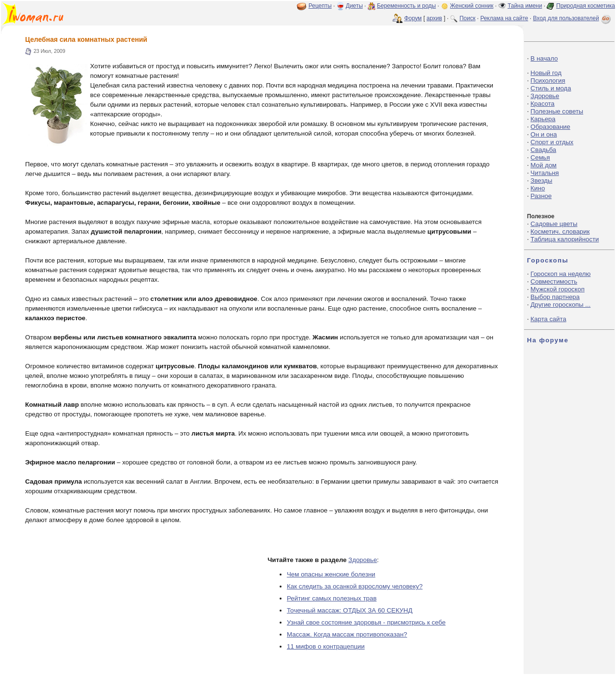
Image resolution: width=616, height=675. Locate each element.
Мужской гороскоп (557, 289)
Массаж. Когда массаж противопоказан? (347, 634)
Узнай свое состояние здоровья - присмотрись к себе (366, 622)
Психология (547, 80)
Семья (540, 157)
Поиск (467, 18)
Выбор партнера (554, 296)
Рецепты (320, 5)
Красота (542, 103)
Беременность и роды (406, 5)
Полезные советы (556, 111)
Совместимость (553, 281)
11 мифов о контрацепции (326, 646)
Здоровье (362, 559)
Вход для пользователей (573, 18)
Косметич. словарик (560, 231)
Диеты (354, 5)
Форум (413, 18)
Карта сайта (548, 319)
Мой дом (543, 165)
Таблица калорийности (564, 239)
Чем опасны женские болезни (331, 574)
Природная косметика (585, 5)
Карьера (542, 119)
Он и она (543, 134)
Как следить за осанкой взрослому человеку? (355, 586)
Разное (541, 196)
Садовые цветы (553, 223)
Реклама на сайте (504, 18)
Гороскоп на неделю (560, 273)
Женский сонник (471, 5)
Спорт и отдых (551, 142)
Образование (550, 126)
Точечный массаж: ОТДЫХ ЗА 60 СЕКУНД (349, 610)
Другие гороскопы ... (560, 304)
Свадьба (543, 149)
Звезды (541, 180)
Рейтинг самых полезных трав (331, 598)
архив (434, 18)
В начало (544, 58)
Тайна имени (525, 5)
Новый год (545, 72)
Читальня (544, 172)
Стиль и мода (550, 88)
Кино (537, 188)
